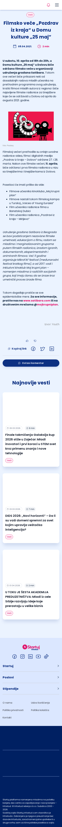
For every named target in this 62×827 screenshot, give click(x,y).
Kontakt (7, 717)
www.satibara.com (36, 300)
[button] (31, 666)
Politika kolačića (40, 710)
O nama (7, 702)
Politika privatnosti (13, 710)
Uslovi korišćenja (40, 702)
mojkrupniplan (47, 304)
